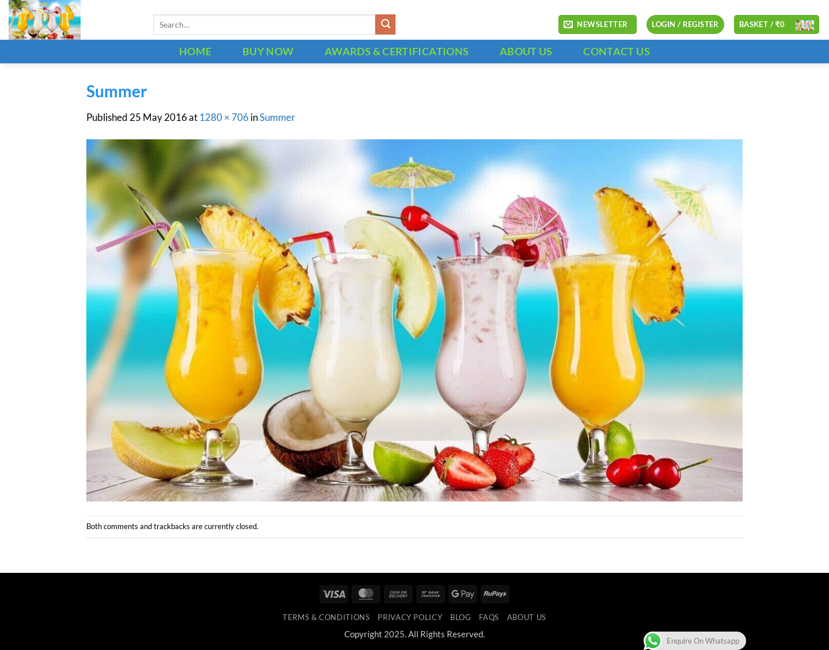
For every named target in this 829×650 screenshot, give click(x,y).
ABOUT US (526, 51)
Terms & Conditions (326, 617)
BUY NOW (268, 51)
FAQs (489, 617)
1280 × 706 (224, 117)
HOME (195, 51)
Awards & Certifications (397, 51)
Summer (277, 117)
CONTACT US (616, 51)
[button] (597, 25)
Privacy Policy (410, 617)
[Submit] (385, 24)
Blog (460, 617)
